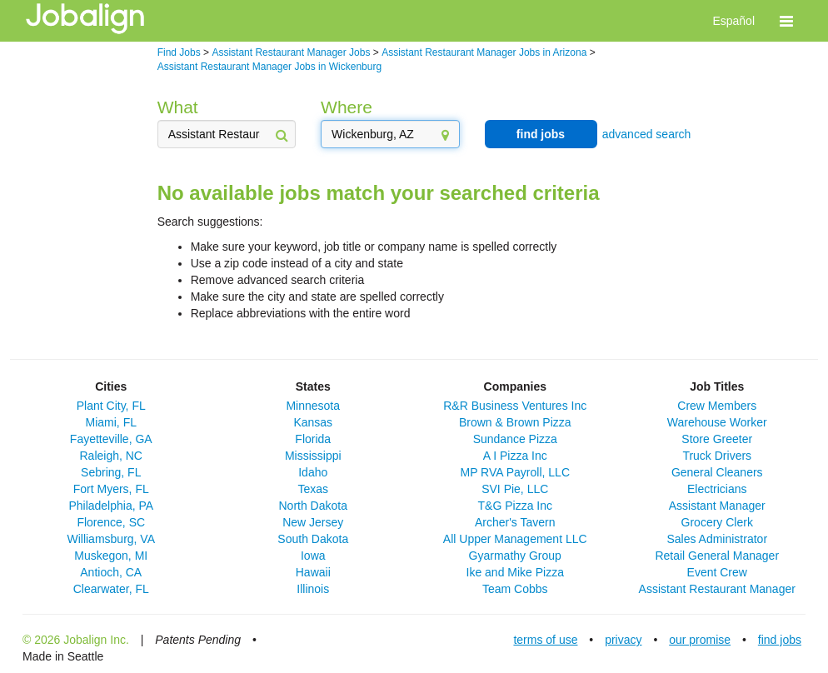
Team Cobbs (515, 589)
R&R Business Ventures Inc (514, 405)
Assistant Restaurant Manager (717, 589)
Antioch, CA (111, 572)
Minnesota (313, 405)
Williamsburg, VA (111, 539)
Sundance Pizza (515, 439)
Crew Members (716, 405)
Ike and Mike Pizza (515, 572)
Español (733, 20)
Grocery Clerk (717, 522)
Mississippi (313, 455)
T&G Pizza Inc (515, 505)
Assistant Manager (717, 505)
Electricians (717, 489)
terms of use (545, 639)
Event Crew (717, 572)
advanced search (646, 134)
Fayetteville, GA (111, 439)
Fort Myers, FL (111, 489)
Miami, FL (111, 422)
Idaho (312, 472)
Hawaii (313, 572)
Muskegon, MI (110, 555)
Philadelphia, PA (110, 505)
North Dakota (313, 505)
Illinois (313, 589)
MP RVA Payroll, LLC (515, 472)
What (177, 107)
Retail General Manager (717, 555)
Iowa (313, 555)
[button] (786, 21)
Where (346, 107)
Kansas (312, 422)
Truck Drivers (716, 455)
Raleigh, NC (111, 455)
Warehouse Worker (717, 422)
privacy (623, 639)
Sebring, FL (111, 472)
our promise (700, 639)
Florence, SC (111, 522)
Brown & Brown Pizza (515, 422)
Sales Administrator (716, 539)
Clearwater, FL (111, 589)
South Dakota (312, 539)
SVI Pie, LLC (514, 489)
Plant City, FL (111, 405)
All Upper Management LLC (515, 539)
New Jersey (312, 522)
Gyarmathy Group (515, 555)
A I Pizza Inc (515, 455)
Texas (312, 489)
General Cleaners (717, 472)
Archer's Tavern (515, 522)
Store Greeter (716, 439)
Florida (313, 439)
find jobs (540, 134)
